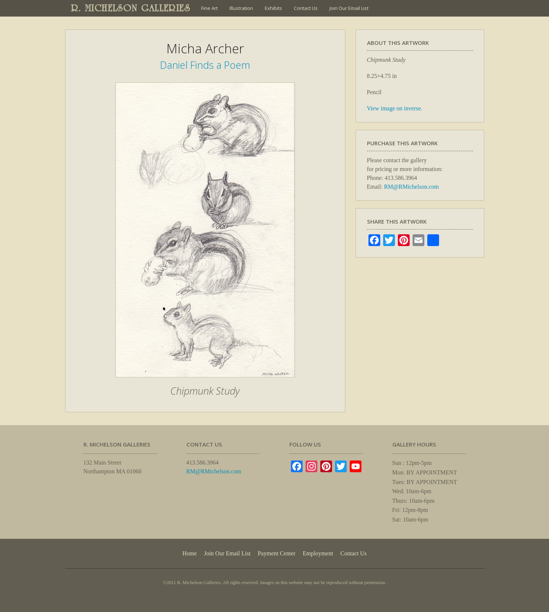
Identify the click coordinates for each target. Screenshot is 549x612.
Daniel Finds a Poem (205, 65)
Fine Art (209, 8)
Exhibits (273, 8)
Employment (318, 553)
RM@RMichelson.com (411, 187)
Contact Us (306, 8)
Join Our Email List (348, 8)
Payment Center (277, 553)
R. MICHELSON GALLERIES (130, 8)
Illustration (241, 8)
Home (189, 553)
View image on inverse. (395, 108)
